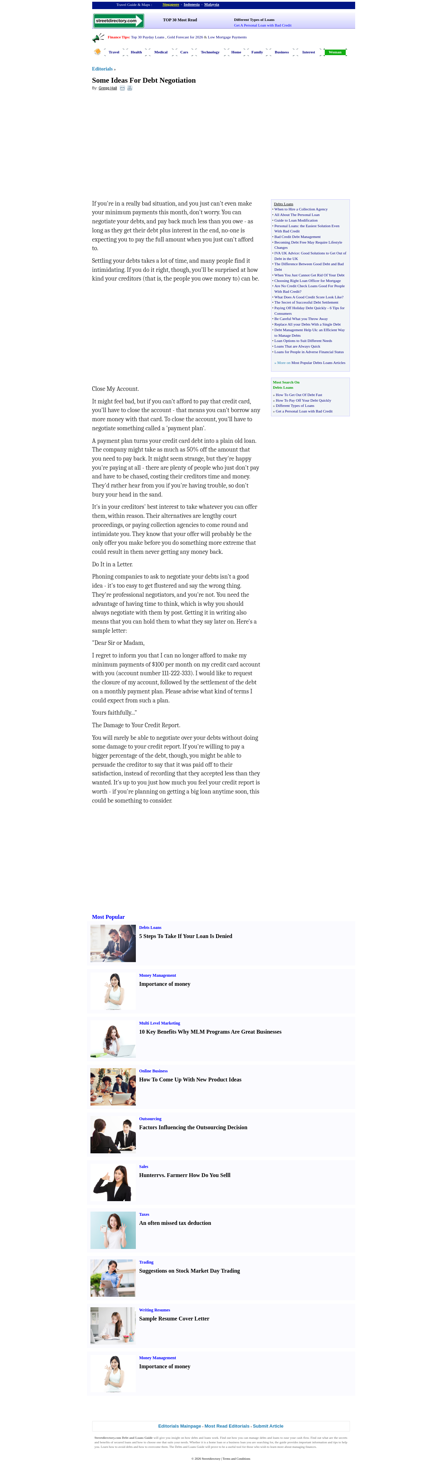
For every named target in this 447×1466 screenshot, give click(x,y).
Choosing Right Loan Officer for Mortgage (307, 280)
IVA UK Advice (286, 253)
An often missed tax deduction (175, 1223)
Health (136, 52)
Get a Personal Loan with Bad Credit (304, 411)
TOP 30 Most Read (180, 19)
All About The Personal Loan (297, 215)
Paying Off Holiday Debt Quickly (300, 308)
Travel (114, 52)
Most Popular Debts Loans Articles (318, 362)
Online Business (153, 1071)
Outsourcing (150, 1118)
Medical (161, 52)
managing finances (304, 1447)
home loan (215, 1442)
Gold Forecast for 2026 (185, 37)
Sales (143, 1166)
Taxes (144, 1214)
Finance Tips (118, 37)
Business (282, 52)
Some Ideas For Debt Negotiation (144, 80)
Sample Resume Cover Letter (174, 1319)
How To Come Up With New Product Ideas (190, 1079)
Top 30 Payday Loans (147, 37)
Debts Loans (150, 927)
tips (335, 1442)
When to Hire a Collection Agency (301, 209)
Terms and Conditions (236, 1458)
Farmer (176, 1175)
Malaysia (211, 4)
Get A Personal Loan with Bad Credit (262, 25)
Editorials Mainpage (179, 1426)
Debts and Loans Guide (190, 1447)
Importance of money (165, 984)
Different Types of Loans (254, 19)
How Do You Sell (209, 1175)
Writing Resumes (154, 1310)
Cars (184, 52)
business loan (237, 1442)
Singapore (171, 4)
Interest (308, 52)
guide (282, 1442)
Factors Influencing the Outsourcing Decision (193, 1127)
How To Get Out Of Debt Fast (299, 395)
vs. (162, 1175)
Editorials (102, 69)
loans (207, 1437)
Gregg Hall (107, 88)
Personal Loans (286, 226)
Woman (335, 52)
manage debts (257, 1437)
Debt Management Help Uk (295, 330)
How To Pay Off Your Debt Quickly (303, 400)
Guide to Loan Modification (296, 220)
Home (236, 52)
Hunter (148, 1175)
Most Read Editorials (227, 1426)
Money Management (157, 975)
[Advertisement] (149, 147)
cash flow (303, 1437)
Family (257, 52)
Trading (146, 1262)
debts (194, 1437)
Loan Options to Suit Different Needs (303, 340)
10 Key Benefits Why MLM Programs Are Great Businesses (210, 1032)
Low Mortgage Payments (227, 37)
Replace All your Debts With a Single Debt (307, 324)
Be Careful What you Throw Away (301, 319)
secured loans (122, 1442)
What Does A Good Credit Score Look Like (308, 297)
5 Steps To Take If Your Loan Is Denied (186, 936)
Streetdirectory (211, 1458)
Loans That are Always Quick (297, 346)
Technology (210, 52)
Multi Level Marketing (159, 1023)
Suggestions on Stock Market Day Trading (189, 1271)
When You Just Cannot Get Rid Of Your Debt (309, 275)
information (319, 1442)
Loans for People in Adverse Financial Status (309, 352)
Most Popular (108, 917)
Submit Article (268, 1426)
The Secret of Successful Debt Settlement (306, 302)
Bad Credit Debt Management (297, 237)
